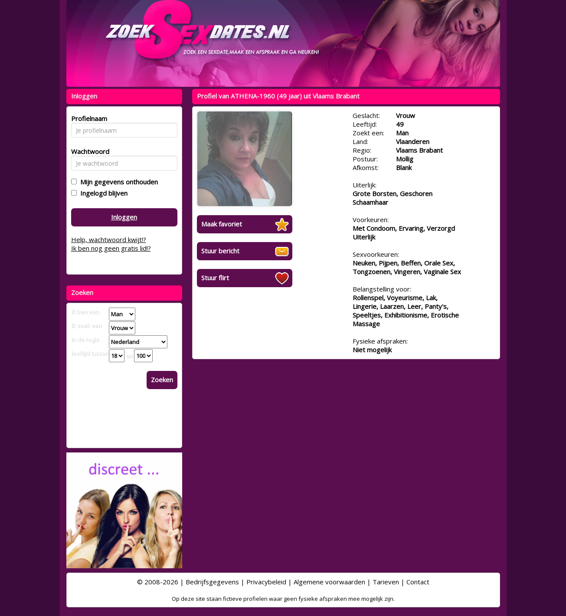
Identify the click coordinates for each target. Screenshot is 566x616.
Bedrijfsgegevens (212, 581)
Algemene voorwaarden (329, 581)
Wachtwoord (88, 151)
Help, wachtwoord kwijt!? (108, 239)
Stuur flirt (215, 277)
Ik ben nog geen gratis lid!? (111, 248)
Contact (417, 581)
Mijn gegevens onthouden (117, 181)
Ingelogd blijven (102, 193)
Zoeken (162, 379)
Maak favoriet (221, 224)
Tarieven (386, 581)
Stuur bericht (220, 250)
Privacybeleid (266, 581)
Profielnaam (88, 118)
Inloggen (124, 217)
